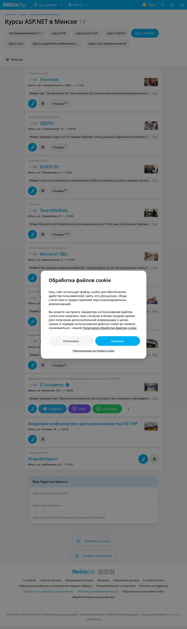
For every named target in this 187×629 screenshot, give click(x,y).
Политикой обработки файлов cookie (110, 328)
